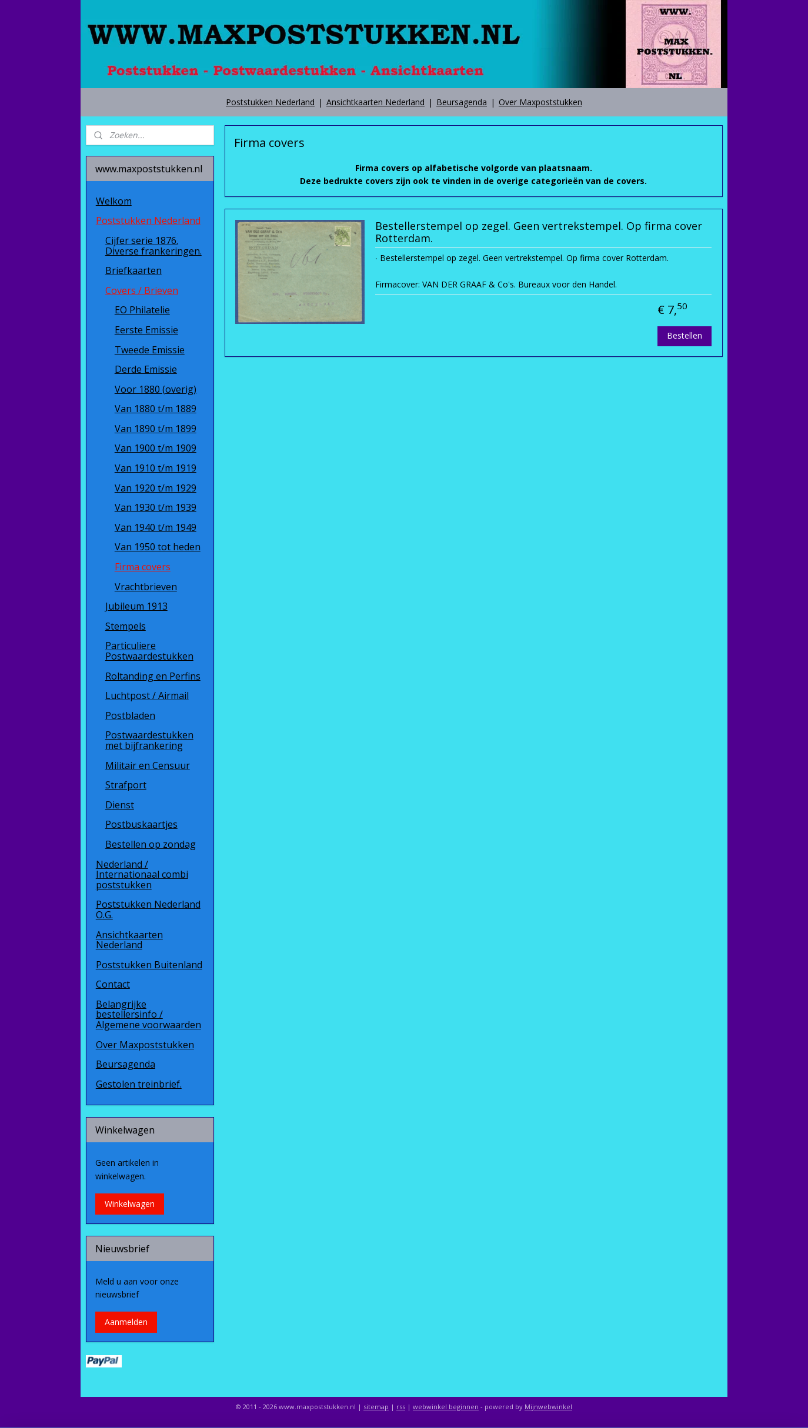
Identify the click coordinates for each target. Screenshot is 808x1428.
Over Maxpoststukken (540, 102)
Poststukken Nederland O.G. (148, 909)
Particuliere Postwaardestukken (149, 651)
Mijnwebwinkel (548, 1406)
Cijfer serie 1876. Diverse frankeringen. (153, 245)
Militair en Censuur (147, 765)
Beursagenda (461, 102)
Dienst (119, 804)
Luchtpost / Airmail (147, 695)
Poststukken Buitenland (149, 964)
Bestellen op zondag (150, 844)
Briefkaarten (133, 270)
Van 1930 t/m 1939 (155, 507)
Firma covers (143, 566)
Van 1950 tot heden (158, 546)
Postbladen (130, 715)
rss (400, 1406)
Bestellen (684, 335)
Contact (113, 984)
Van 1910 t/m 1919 (155, 467)
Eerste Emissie (146, 329)
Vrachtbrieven (146, 586)
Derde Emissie (146, 369)
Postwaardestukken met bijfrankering (149, 740)
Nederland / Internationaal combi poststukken (142, 874)
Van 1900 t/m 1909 (155, 448)
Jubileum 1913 (136, 606)
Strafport (125, 784)
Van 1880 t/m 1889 (155, 408)
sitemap (376, 1406)
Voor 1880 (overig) (155, 389)
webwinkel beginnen (446, 1406)
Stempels (125, 626)
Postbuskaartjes (141, 824)
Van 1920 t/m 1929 (155, 487)
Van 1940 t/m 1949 (155, 527)
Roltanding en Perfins (153, 676)
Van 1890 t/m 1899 (155, 428)
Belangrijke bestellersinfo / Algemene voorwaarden (148, 1014)
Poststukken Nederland (270, 102)
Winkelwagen (130, 1203)
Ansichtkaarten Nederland (375, 102)
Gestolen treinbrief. (139, 1084)
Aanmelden (126, 1321)
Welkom (114, 201)
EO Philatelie (142, 309)
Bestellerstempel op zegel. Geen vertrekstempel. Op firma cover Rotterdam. (538, 233)
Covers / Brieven (141, 290)
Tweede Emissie (150, 349)
